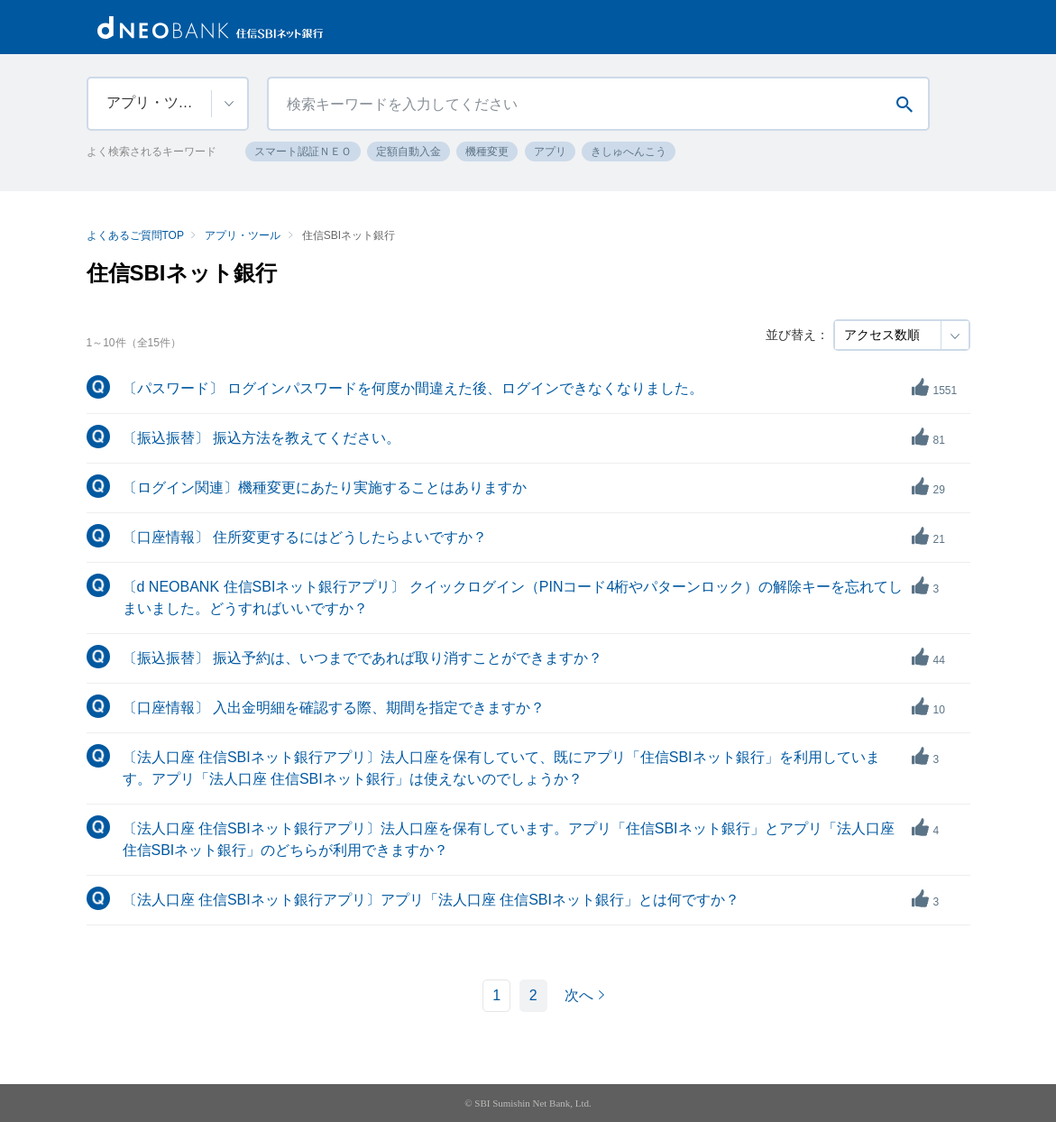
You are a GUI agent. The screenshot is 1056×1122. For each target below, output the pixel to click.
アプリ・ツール (242, 235)
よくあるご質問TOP (135, 235)
